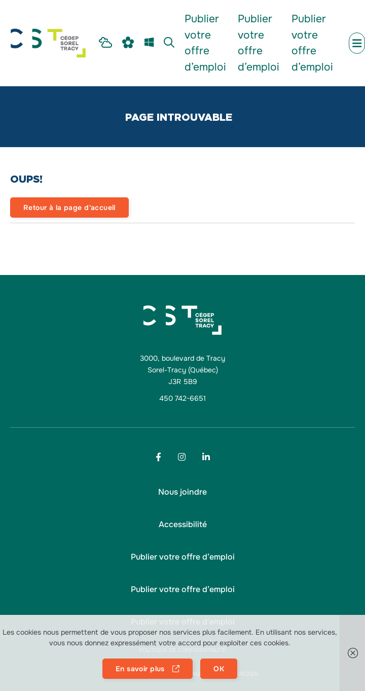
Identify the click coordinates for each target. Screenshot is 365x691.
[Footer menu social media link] (158, 457)
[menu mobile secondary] (357, 43)
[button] (183, 524)
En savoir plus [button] (140, 668)
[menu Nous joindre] (182, 492)
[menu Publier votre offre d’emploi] (206, 43)
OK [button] (218, 668)
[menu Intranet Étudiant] (105, 43)
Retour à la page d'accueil (69, 207)
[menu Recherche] (169, 43)
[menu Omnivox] (128, 43)
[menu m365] (149, 43)
